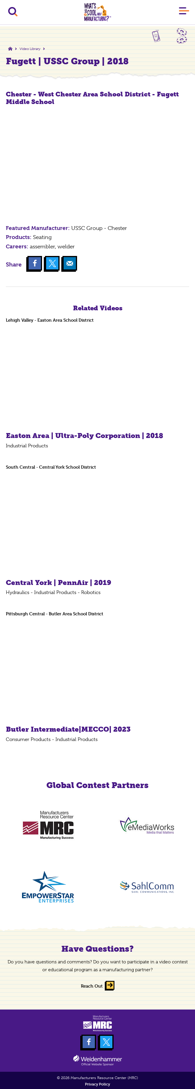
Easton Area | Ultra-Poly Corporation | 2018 (84, 435)
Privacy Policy (97, 1084)
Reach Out (92, 986)
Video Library (30, 49)
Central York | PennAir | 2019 (58, 582)
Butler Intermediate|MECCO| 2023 (68, 729)
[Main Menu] (184, 12)
